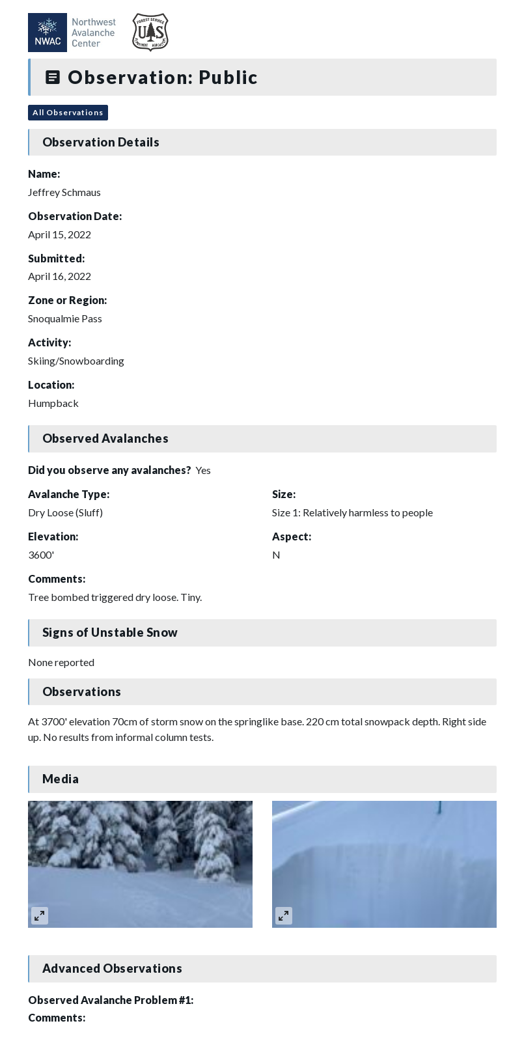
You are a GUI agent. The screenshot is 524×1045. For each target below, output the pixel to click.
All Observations (68, 112)
